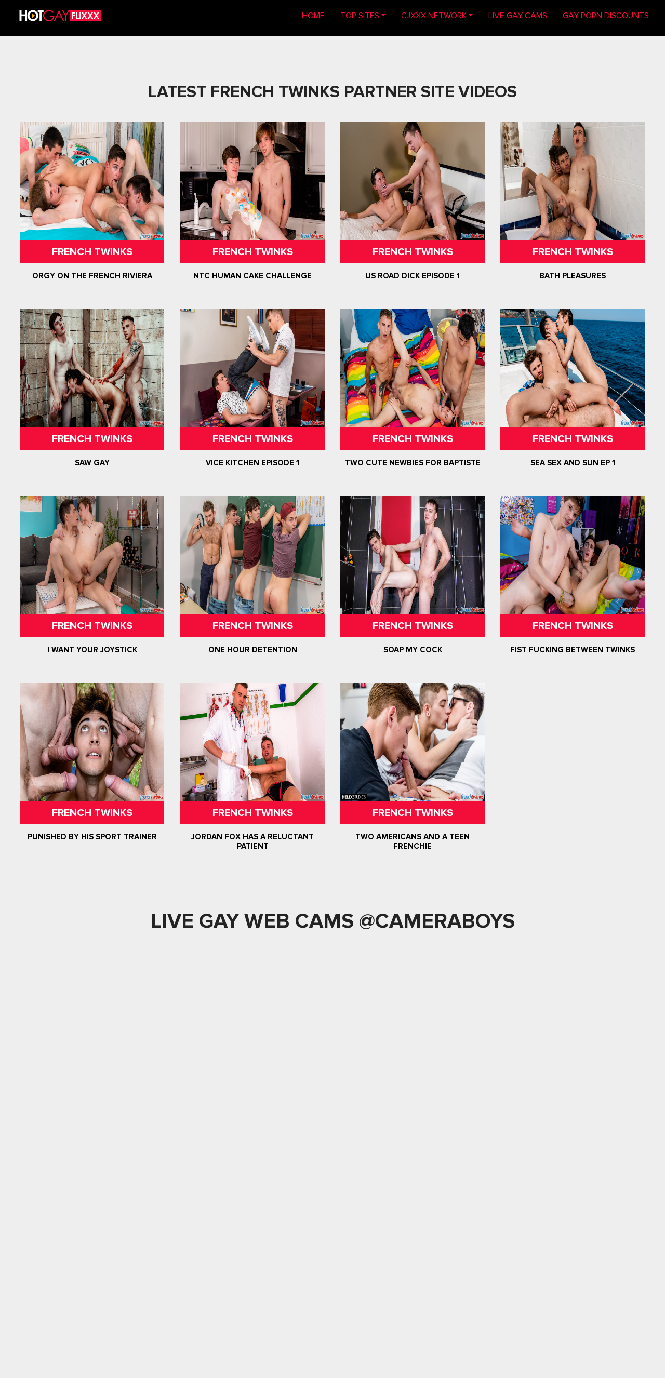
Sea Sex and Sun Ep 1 (572, 462)
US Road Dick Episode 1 (412, 275)
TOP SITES (359, 15)
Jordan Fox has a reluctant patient (252, 841)
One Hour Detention (252, 649)
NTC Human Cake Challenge (252, 275)
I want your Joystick (92, 649)
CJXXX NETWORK (434, 15)
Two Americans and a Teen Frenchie (412, 841)
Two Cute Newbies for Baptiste (413, 462)
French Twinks (92, 252)
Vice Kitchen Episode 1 (252, 462)
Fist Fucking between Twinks (572, 649)
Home (317, 15)
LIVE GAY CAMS (517, 15)
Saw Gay (92, 462)
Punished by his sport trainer (92, 836)
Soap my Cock (412, 649)
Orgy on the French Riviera (92, 275)
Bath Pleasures (572, 275)
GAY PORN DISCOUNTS (606, 15)
